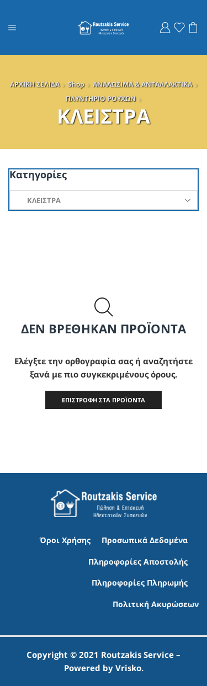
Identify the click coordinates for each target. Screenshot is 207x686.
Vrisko (128, 667)
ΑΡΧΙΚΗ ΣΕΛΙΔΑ (35, 84)
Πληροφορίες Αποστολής (138, 561)
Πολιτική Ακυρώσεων (156, 604)
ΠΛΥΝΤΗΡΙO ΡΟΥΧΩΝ (101, 98)
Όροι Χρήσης (65, 540)
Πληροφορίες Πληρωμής (140, 582)
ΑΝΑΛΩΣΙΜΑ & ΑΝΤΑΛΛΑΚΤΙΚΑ (142, 84)
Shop (76, 84)
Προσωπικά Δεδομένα (145, 540)
